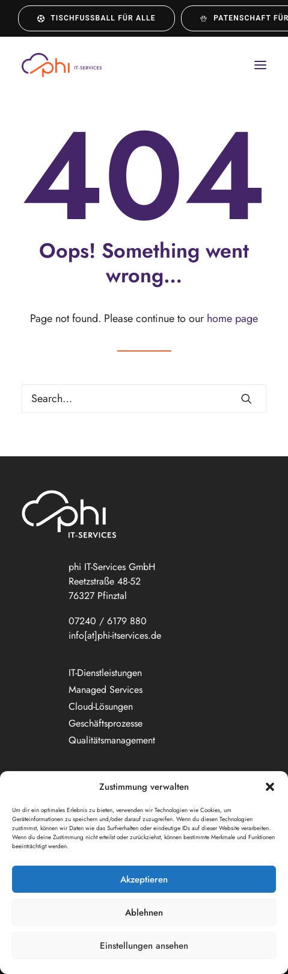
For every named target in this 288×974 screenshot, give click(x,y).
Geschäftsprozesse (105, 723)
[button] (270, 787)
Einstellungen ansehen (144, 945)
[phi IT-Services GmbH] (62, 65)
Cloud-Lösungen (101, 706)
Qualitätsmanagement (112, 740)
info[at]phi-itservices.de (115, 635)
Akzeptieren (144, 879)
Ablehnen (144, 912)
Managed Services (105, 689)
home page (232, 318)
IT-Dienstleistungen (105, 673)
